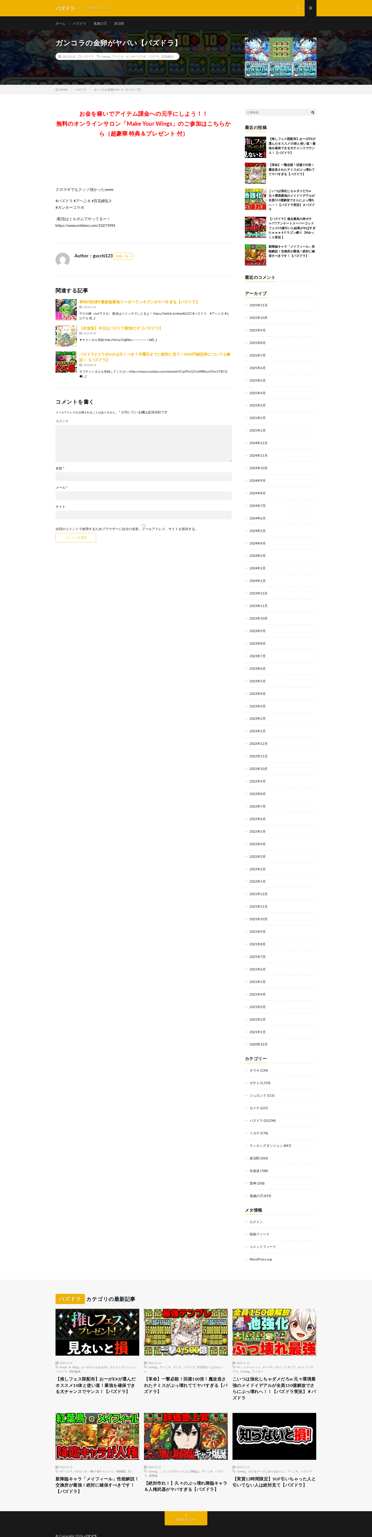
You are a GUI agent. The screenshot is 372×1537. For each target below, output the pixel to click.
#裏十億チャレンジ (101, 1455)
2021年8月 (258, 933)
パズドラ (79, 24)
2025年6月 (258, 367)
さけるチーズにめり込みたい (266, 1455)
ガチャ (255, 1070)
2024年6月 (258, 515)
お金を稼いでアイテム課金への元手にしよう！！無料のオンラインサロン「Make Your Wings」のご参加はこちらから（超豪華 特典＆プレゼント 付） (143, 124)
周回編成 (74, 1355)
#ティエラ (66, 1455)
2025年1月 (258, 429)
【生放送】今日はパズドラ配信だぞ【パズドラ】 (121, 328)
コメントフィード (263, 1231)
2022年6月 (258, 810)
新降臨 (153, 1459)
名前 (60, 468)
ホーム (60, 24)
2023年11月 (259, 601)
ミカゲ (255, 1119)
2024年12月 (259, 441)
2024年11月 (259, 453)
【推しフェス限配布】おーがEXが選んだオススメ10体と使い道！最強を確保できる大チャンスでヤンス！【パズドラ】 (96, 1369)
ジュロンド (258, 1082)
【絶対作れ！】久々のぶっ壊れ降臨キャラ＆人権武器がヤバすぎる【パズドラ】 (186, 1470)
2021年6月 (258, 958)
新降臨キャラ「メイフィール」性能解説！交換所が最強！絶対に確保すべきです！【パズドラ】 (292, 251)
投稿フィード (260, 1219)
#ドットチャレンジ (249, 1351)
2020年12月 (259, 1032)
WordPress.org (261, 1244)
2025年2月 (258, 416)
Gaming (105, 56)
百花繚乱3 (167, 56)
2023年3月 (258, 699)
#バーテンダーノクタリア (279, 1351)
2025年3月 (258, 404)
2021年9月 (258, 921)
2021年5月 (258, 970)
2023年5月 (258, 675)
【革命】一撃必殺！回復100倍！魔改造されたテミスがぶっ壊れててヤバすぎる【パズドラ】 (292, 169)
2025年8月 (258, 342)
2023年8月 (258, 638)
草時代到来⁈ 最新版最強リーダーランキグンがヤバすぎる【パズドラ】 (139, 302)
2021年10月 (259, 909)
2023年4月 (258, 687)
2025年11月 (259, 306)
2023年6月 (258, 663)
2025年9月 (258, 330)
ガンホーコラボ (136, 56)
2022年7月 (258, 798)
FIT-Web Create (86, 1526)
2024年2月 (258, 564)
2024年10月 (259, 466)
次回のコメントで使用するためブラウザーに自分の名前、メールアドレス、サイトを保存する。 (127, 529)
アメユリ (257, 1355)
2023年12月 (259, 589)
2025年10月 (259, 318)
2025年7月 (258, 355)
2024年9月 (258, 478)
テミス (177, 1351)
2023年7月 (258, 650)
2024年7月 (258, 502)
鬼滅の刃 (100, 24)
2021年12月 (259, 884)
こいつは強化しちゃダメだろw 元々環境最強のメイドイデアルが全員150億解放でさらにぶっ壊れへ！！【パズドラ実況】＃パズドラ (292, 200)
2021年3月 (258, 995)
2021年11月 (259, 896)
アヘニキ (118, 56)
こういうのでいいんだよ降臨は (179, 1455)
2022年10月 (259, 761)
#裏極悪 (121, 1455)
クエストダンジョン (122, 1351)
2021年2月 (258, 1007)
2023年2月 (258, 712)
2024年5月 (258, 527)
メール (62, 488)
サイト (60, 507)
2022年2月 (258, 860)
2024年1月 (258, 576)
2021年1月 (258, 1020)
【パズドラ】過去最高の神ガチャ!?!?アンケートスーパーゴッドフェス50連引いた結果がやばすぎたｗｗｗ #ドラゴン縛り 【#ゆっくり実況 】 (292, 228)
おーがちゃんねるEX (94, 1351)
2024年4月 (258, 539)
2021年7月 (258, 946)
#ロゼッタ (80, 1455)
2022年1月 (258, 872)
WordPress (129, 1526)
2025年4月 (258, 392)
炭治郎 (119, 24)
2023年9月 (258, 626)
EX (130, 1455)
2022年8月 (258, 786)
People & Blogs (69, 1351)
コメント (62, 421)
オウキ (255, 1058)
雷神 (253, 1168)
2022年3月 (258, 847)
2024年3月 (258, 552)
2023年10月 (259, 613)
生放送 (255, 1156)
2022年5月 (258, 823)
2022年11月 (259, 749)
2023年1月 (258, 724)
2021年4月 (258, 983)
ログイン (256, 1207)
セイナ (255, 1095)
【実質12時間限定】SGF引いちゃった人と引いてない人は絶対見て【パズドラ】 (274, 1466)
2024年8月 (258, 490)
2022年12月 (259, 736)
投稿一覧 (122, 257)
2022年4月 (258, 835)
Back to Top (186, 1504)
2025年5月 (258, 379)
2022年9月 (258, 773)
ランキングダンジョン (266, 1132)
